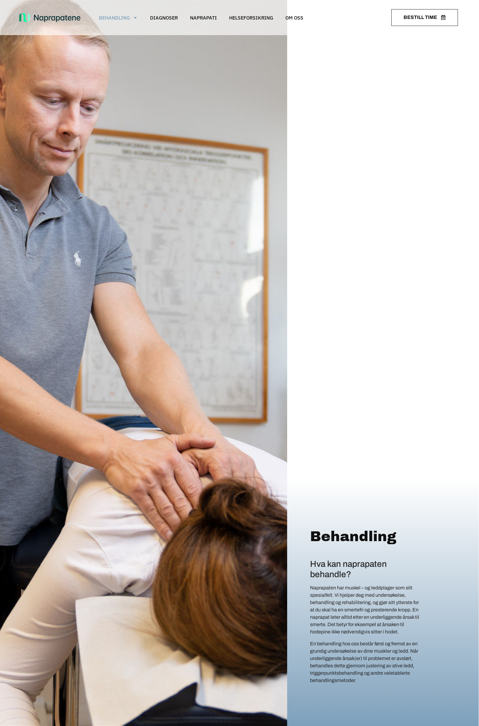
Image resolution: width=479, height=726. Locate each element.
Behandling (118, 17)
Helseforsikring (251, 18)
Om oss (294, 18)
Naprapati (203, 18)
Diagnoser (164, 18)
